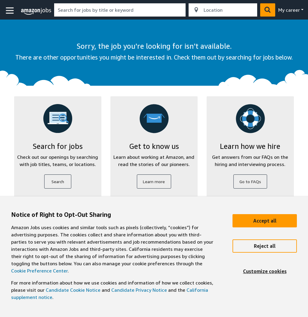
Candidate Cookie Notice (73, 290)
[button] (11, 10)
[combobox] (120, 10)
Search (57, 181)
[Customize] (265, 271)
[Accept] (265, 220)
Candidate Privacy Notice (139, 290)
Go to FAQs (250, 181)
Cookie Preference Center (39, 271)
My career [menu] (289, 10)
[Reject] (265, 246)
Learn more (154, 181)
